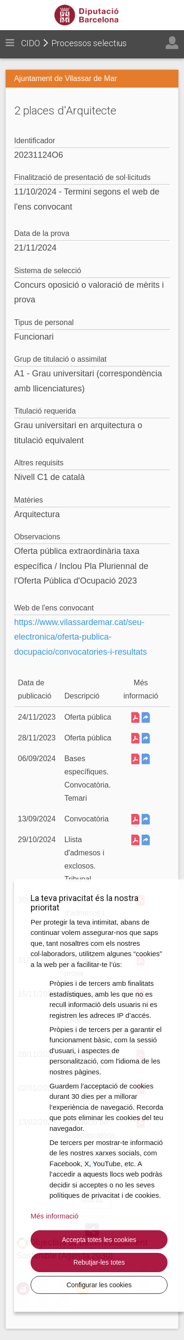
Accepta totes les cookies (99, 1239)
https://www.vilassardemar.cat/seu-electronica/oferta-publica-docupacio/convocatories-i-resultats (80, 637)
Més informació (55, 1216)
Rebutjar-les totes (99, 1262)
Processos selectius (89, 43)
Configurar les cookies (99, 1285)
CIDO (30, 43)
